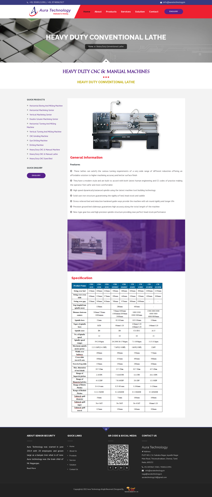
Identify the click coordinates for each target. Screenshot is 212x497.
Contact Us (73, 469)
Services (126, 11)
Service (72, 460)
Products (111, 11)
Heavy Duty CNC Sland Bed (41, 158)
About (98, 11)
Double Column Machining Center (44, 119)
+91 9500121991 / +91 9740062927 (45, 2)
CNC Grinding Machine (39, 136)
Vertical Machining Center (41, 114)
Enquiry (173, 11)
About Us (73, 451)
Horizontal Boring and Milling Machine (46, 105)
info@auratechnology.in (172, 2)
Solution (140, 11)
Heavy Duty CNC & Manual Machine (45, 149)
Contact (153, 11)
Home (86, 11)
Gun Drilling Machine (38, 140)
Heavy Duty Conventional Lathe (110, 46)
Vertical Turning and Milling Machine (45, 131)
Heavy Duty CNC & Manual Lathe (44, 154)
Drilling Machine (37, 145)
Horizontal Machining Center (42, 110)
